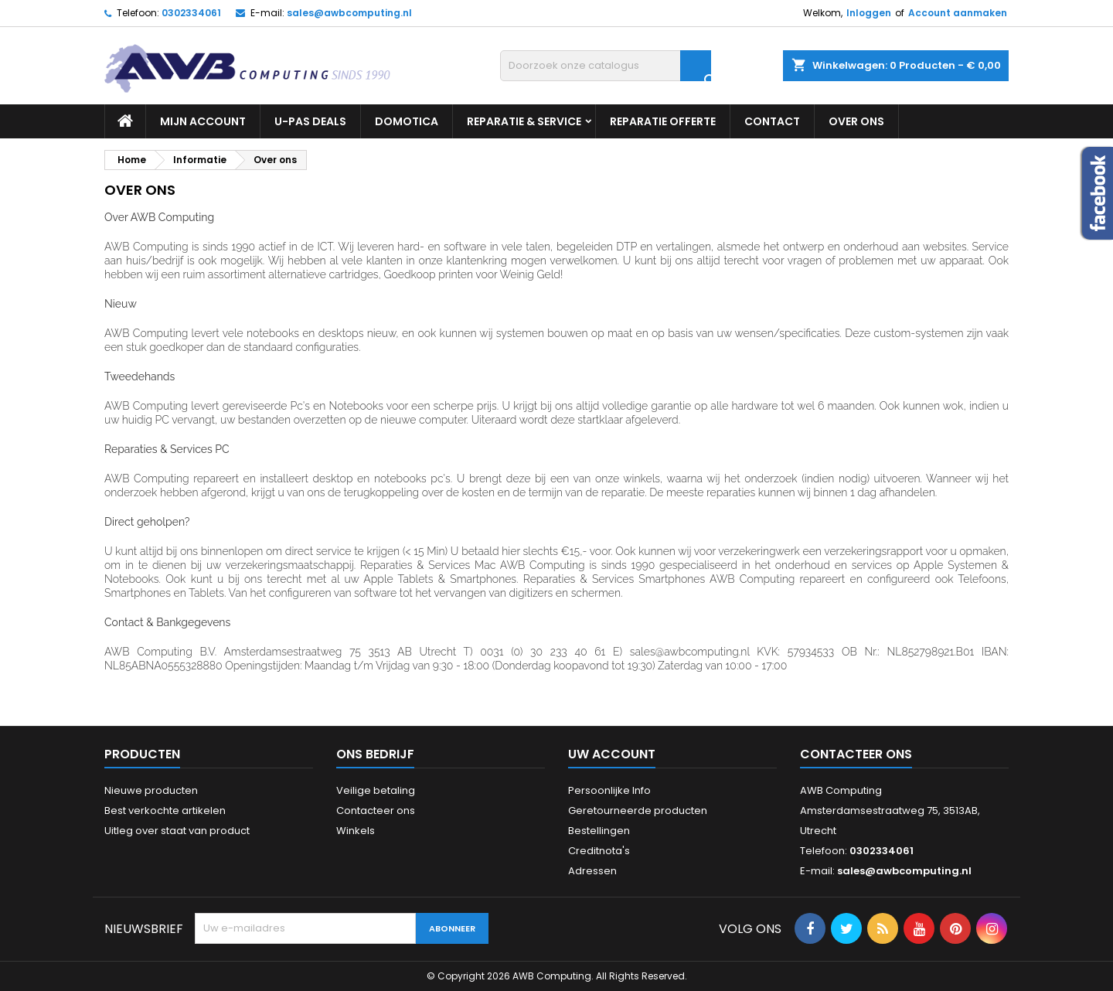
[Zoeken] (605, 65)
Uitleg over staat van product (177, 830)
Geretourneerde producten (637, 810)
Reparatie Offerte (663, 121)
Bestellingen (599, 830)
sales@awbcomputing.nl (349, 12)
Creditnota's (599, 850)
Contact (772, 121)
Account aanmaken (957, 12)
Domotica (406, 121)
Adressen (592, 870)
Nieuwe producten (151, 790)
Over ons (856, 121)
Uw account (611, 754)
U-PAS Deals (310, 121)
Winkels (355, 830)
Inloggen (868, 12)
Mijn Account (203, 121)
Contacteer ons (375, 810)
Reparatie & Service (524, 121)
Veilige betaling (375, 790)
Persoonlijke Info (609, 790)
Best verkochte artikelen (165, 810)
